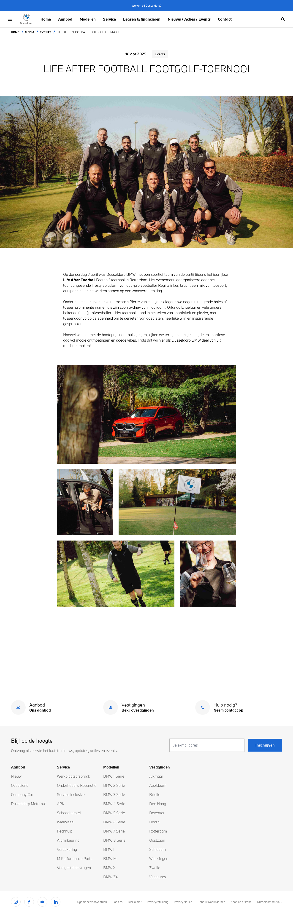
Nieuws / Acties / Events (189, 19)
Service (109, 19)
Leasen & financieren (141, 19)
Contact (225, 19)
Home (46, 19)
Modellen (88, 19)
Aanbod (65, 19)
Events (45, 32)
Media (29, 32)
